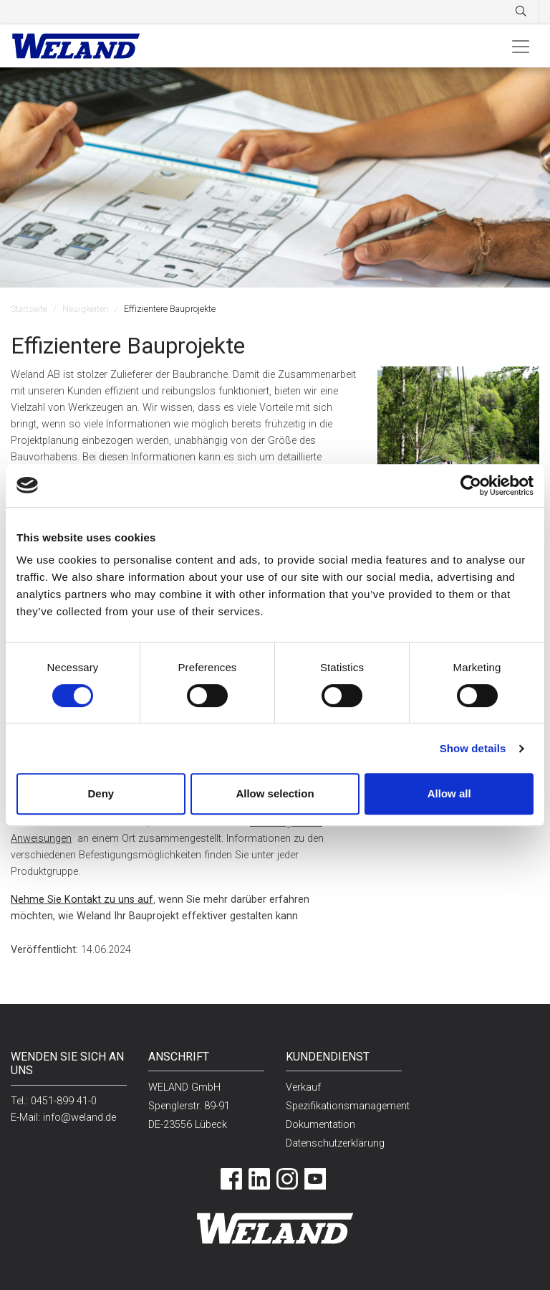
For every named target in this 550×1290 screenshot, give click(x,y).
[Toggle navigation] (521, 46)
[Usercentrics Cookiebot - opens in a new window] (471, 485)
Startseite (29, 308)
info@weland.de (79, 1117)
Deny (100, 793)
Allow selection (275, 793)
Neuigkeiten (85, 308)
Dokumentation (320, 1125)
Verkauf (303, 1087)
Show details (473, 748)
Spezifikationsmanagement (348, 1106)
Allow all (449, 793)
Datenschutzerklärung (335, 1143)
